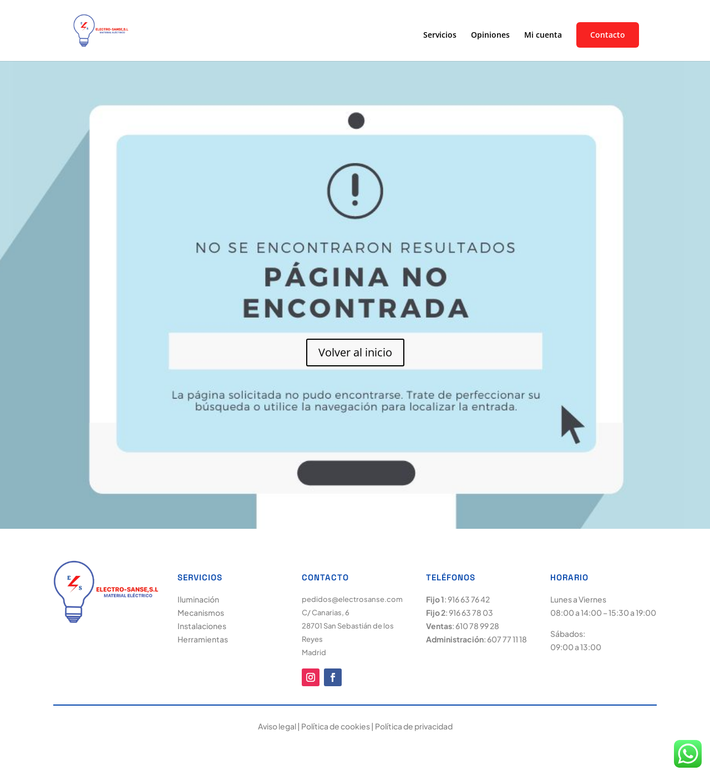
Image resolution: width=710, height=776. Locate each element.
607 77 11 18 (507, 639)
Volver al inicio (355, 352)
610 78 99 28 (477, 626)
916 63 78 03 (471, 612)
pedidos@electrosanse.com (352, 599)
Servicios (440, 35)
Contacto (607, 35)
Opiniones (490, 35)
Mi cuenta (543, 35)
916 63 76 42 (469, 599)
